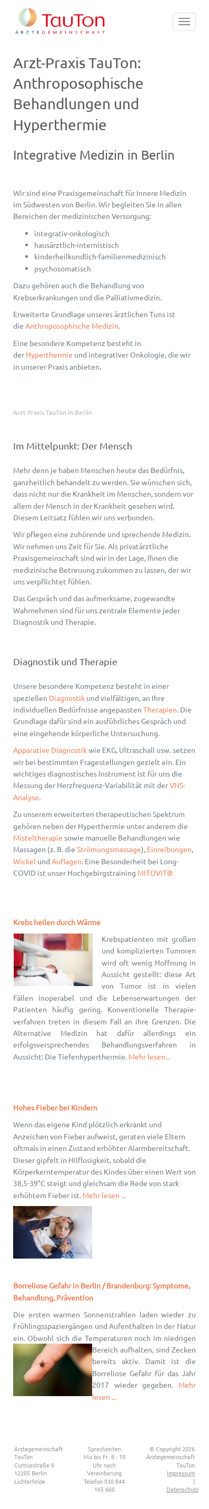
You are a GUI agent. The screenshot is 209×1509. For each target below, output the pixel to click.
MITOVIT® (155, 872)
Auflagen (67, 861)
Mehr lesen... (149, 1056)
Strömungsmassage (109, 849)
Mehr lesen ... (104, 1195)
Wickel (24, 861)
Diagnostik (67, 698)
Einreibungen (169, 849)
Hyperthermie (49, 354)
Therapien (160, 709)
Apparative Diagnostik (50, 749)
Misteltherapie (38, 837)
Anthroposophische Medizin (71, 325)
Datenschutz (182, 1489)
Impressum (181, 1473)
